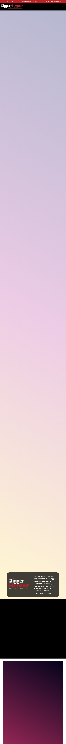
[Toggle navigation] (63, 6)
